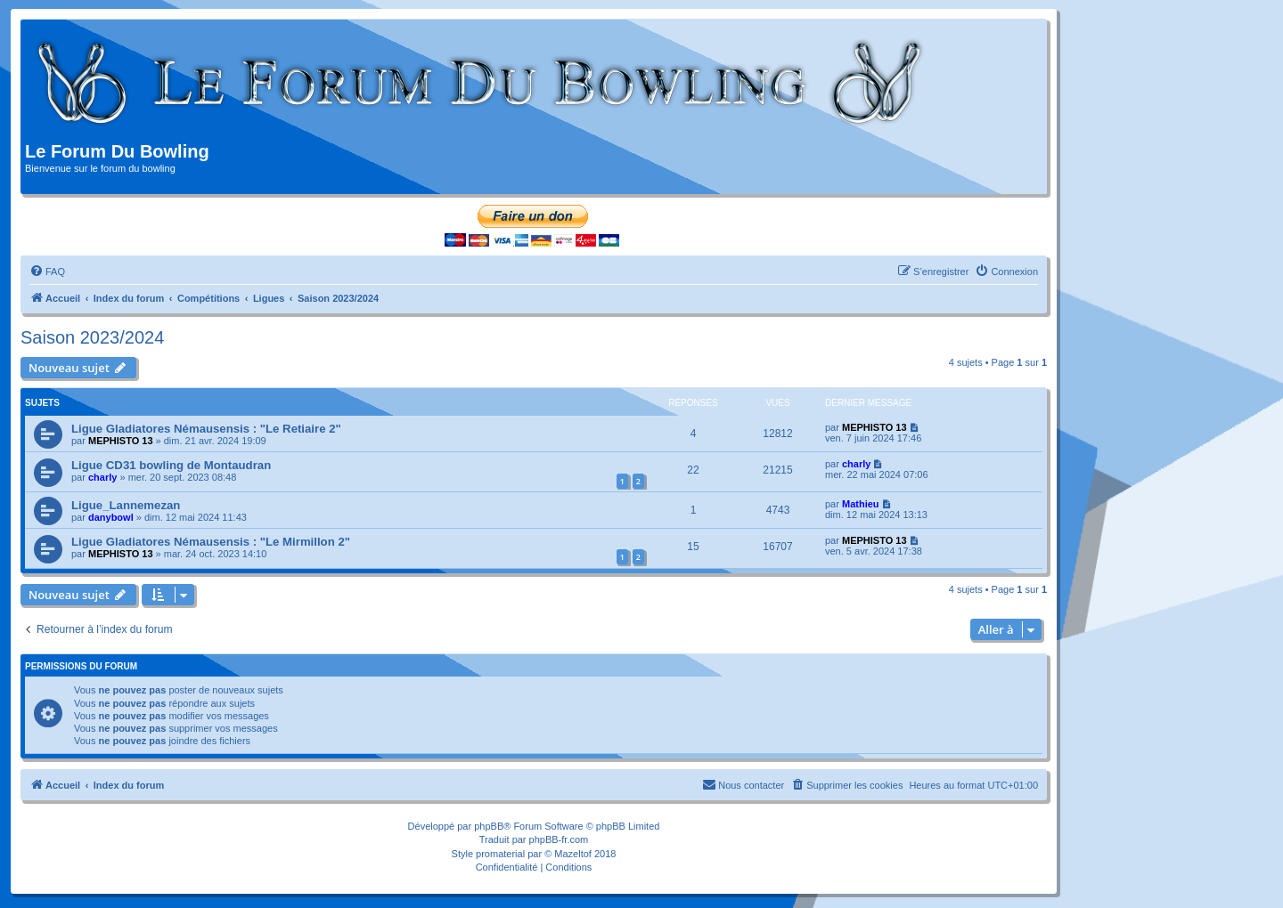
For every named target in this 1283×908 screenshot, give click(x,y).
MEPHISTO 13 (120, 440)
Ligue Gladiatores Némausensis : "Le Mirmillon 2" (210, 541)
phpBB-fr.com (559, 839)
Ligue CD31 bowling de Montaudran (171, 465)
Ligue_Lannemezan (125, 505)
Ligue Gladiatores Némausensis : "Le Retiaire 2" (206, 428)
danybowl (111, 517)
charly (102, 477)
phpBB (488, 826)
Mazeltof (573, 853)
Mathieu (860, 504)
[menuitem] (47, 271)
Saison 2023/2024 (92, 337)
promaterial (500, 853)
